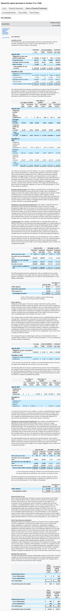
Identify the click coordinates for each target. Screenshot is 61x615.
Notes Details (34, 12)
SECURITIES (6, 37)
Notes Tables (22, 12)
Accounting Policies (9, 12)
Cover (4, 8)
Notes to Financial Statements (36, 8)
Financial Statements (16, 8)
